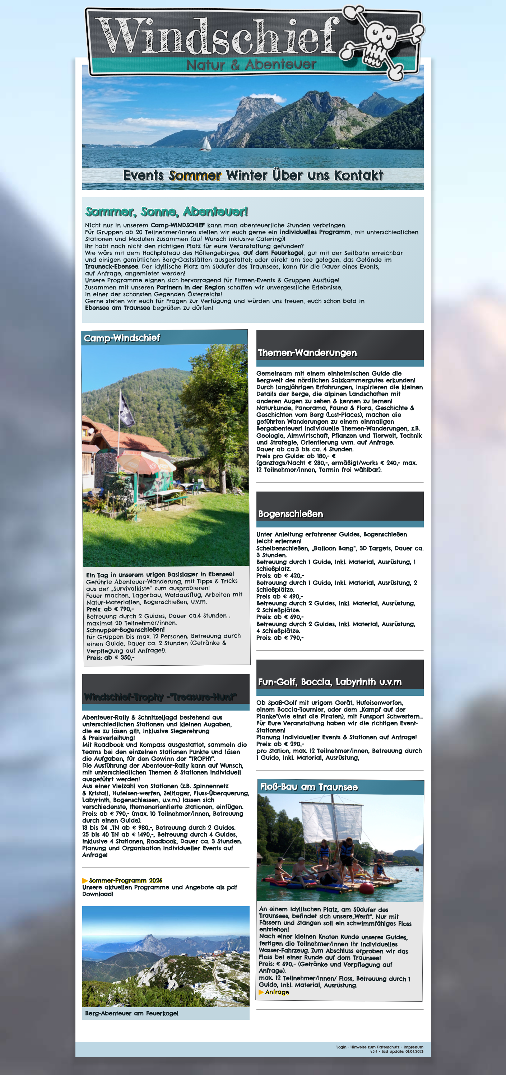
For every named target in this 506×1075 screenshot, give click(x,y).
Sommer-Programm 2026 (125, 880)
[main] (252, 260)
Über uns (300, 175)
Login (341, 1047)
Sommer (194, 175)
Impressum (413, 1047)
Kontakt (358, 175)
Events (143, 175)
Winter (246, 175)
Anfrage (277, 992)
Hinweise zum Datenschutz (375, 1047)
